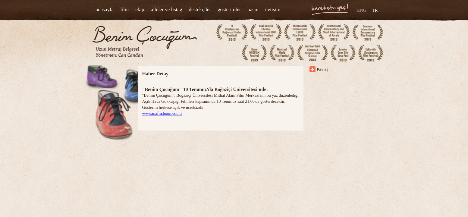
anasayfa (105, 9)
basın (253, 9)
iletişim (272, 9)
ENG (361, 10)
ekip (139, 9)
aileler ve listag (166, 9)
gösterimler (229, 9)
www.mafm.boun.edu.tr (162, 113)
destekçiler (200, 9)
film (124, 9)
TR (375, 10)
